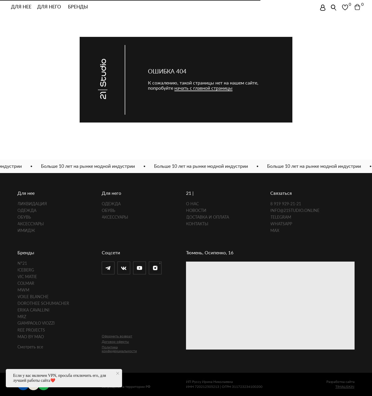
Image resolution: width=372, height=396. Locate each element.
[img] (322, 7)
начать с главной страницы (203, 88)
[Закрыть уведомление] (118, 373)
